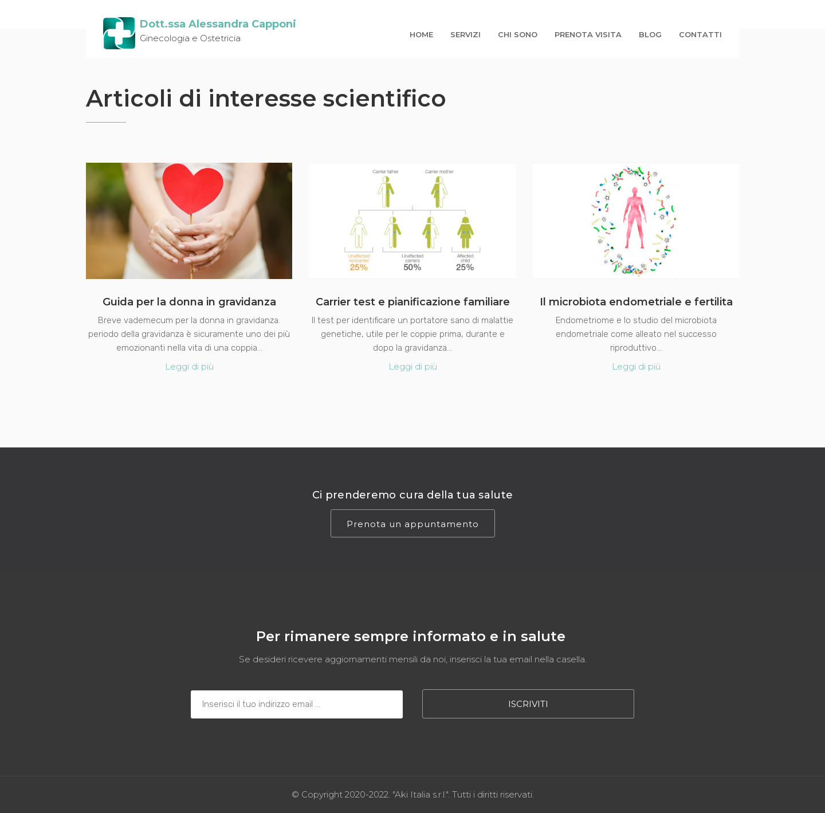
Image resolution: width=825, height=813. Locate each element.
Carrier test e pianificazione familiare (413, 302)
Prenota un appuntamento (413, 524)
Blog (650, 34)
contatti (700, 34)
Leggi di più (189, 366)
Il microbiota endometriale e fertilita (636, 302)
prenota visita (588, 34)
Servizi (465, 34)
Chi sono (517, 34)
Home (421, 34)
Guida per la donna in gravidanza (189, 302)
